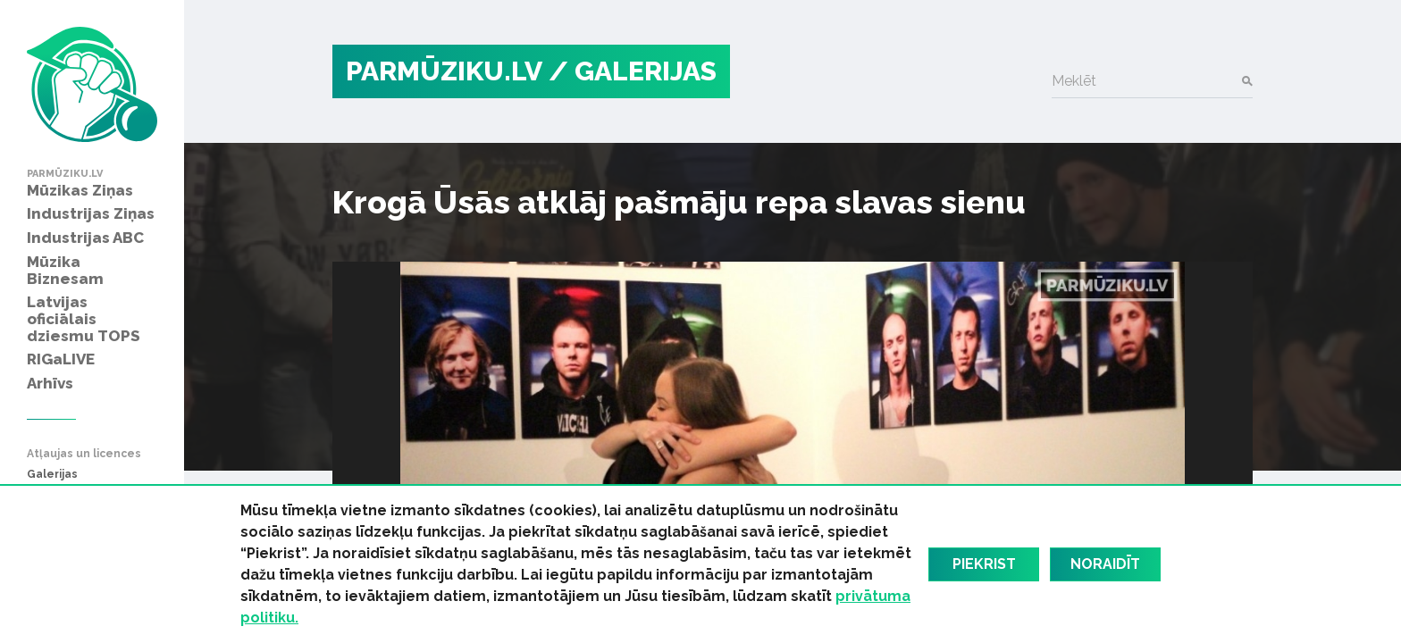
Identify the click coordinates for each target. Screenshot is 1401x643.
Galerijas (52, 474)
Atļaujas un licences (84, 454)
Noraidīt (1105, 563)
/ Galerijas (633, 71)
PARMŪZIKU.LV (444, 71)
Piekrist (984, 563)
